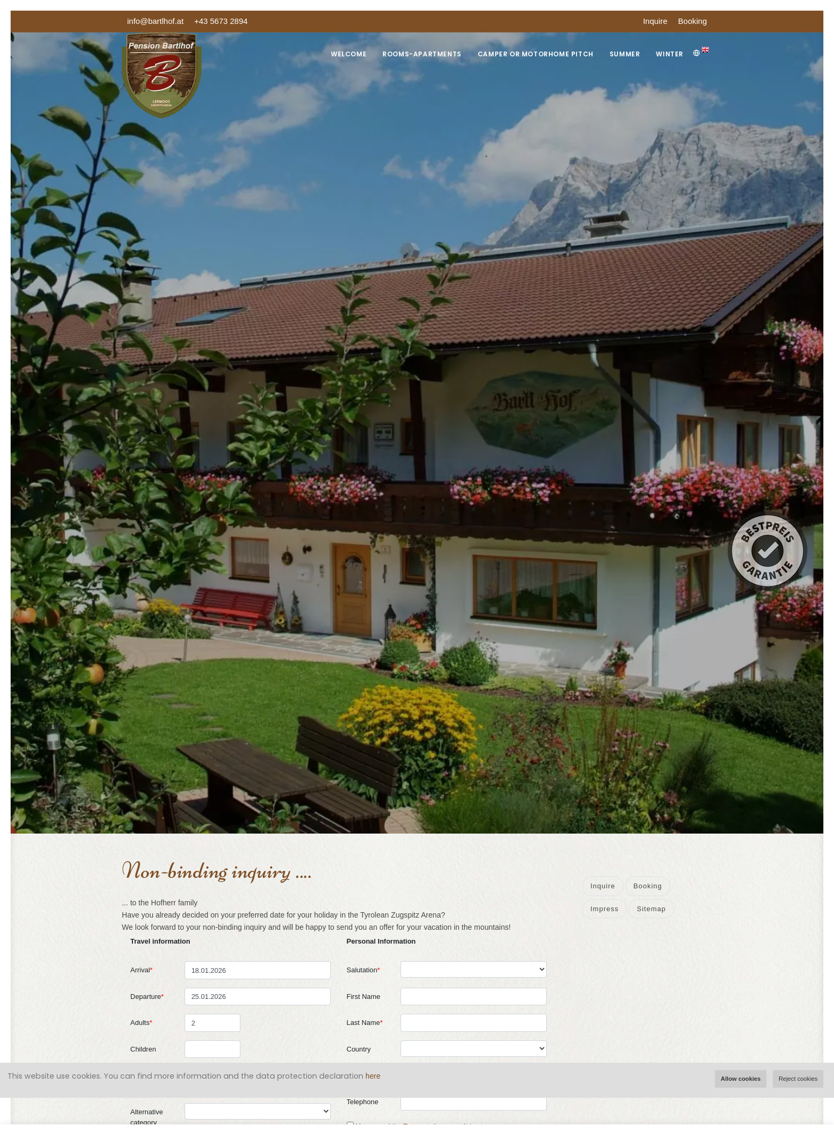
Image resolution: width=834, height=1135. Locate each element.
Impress (604, 909)
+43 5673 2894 (221, 21)
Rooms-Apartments (422, 53)
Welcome (348, 53)
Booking (692, 21)
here (372, 1076)
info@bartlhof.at (155, 21)
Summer (625, 53)
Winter (669, 53)
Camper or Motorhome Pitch (536, 53)
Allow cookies (741, 1078)
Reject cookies (798, 1078)
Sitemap (651, 909)
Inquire (655, 21)
